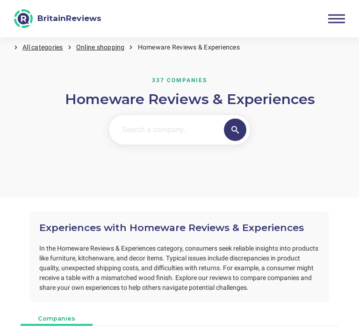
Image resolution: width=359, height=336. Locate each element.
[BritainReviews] (57, 18)
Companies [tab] (56, 318)
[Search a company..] (164, 130)
